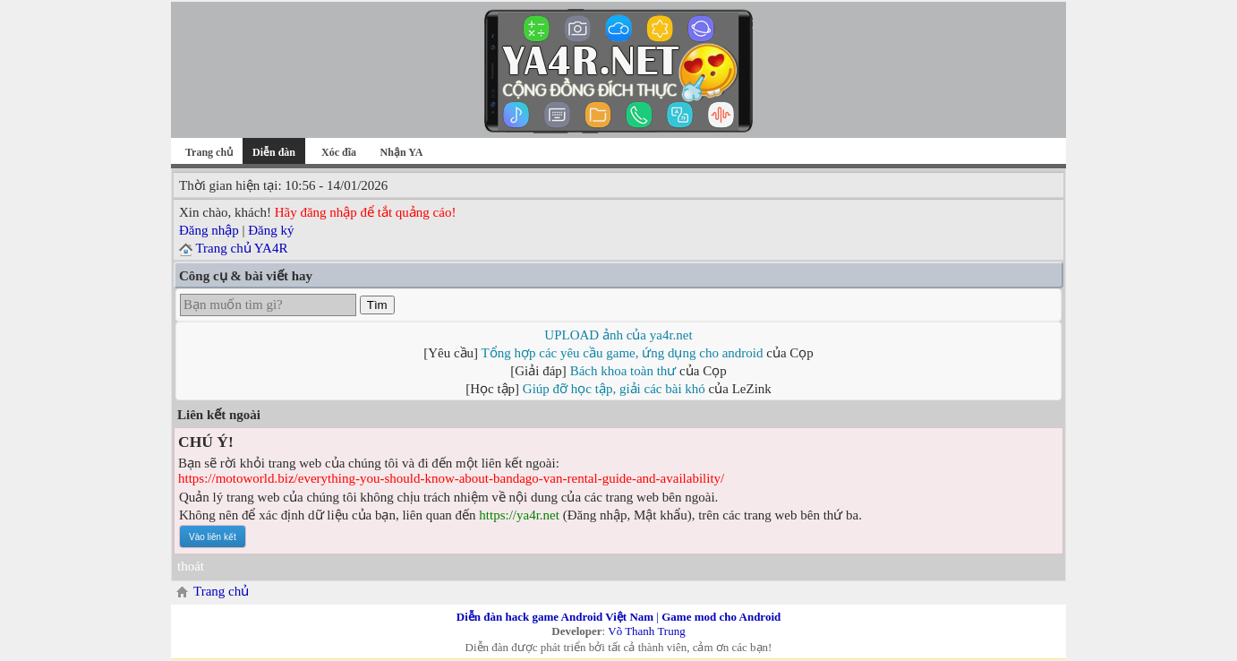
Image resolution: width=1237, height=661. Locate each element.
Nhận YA (401, 152)
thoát (190, 566)
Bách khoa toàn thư (623, 371)
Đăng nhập (209, 230)
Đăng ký (271, 230)
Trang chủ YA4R (241, 248)
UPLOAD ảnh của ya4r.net (618, 335)
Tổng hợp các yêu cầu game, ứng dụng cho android (623, 353)
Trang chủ (209, 152)
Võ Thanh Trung (646, 631)
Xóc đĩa (338, 152)
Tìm (377, 305)
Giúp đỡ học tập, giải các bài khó (614, 389)
